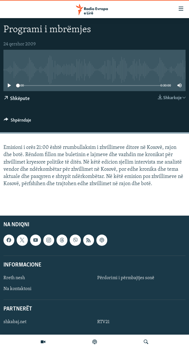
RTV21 (103, 322)
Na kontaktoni (17, 289)
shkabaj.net (14, 322)
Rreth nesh (14, 278)
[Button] (17, 121)
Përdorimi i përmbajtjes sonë (125, 278)
